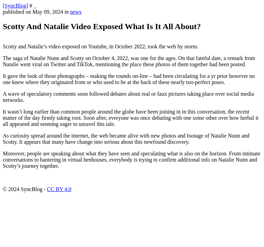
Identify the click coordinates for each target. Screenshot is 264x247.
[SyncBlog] (15, 6)
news (75, 12)
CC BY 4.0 (59, 189)
